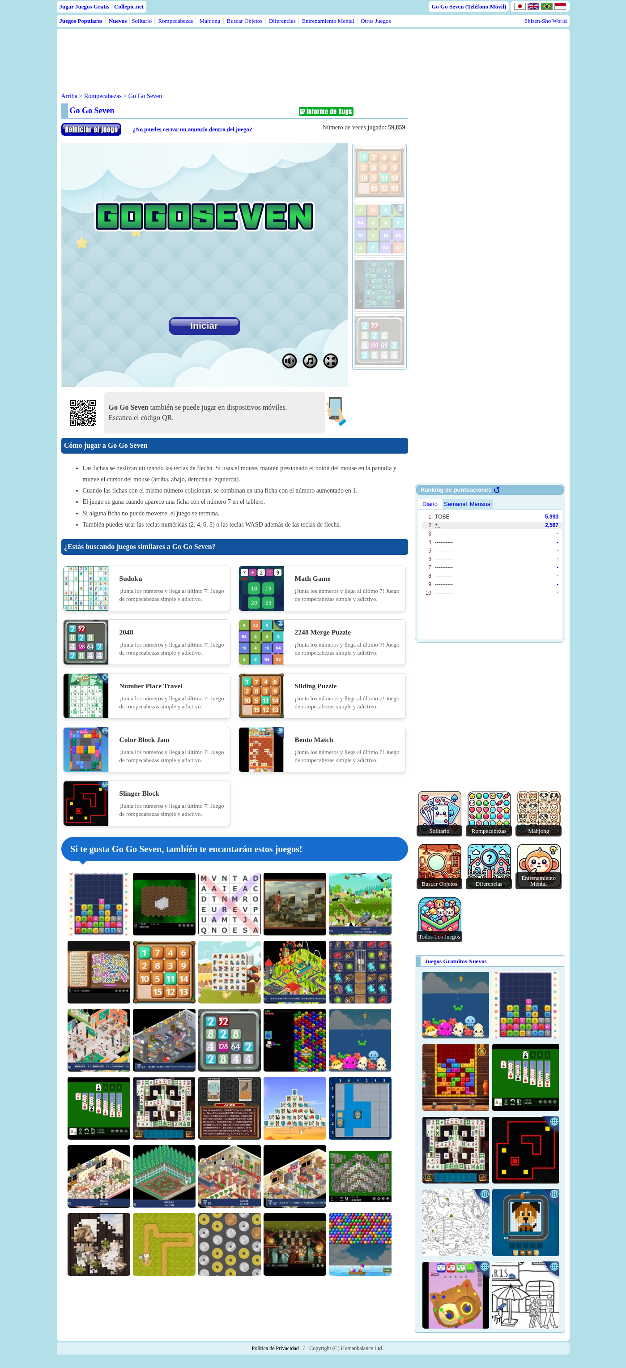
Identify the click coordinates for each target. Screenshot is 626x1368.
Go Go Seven (145, 96)
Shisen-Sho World (545, 20)
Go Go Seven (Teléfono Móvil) (468, 6)
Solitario (142, 20)
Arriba (69, 96)
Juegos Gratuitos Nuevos (456, 961)
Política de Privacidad (275, 1348)
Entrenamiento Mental (328, 20)
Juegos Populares (81, 20)
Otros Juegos (376, 20)
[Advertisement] (232, 53)
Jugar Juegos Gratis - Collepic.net (102, 6)
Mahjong (210, 20)
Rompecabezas (175, 20)
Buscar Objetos (245, 20)
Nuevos (118, 20)
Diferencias (282, 20)
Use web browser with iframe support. (490, 568)
